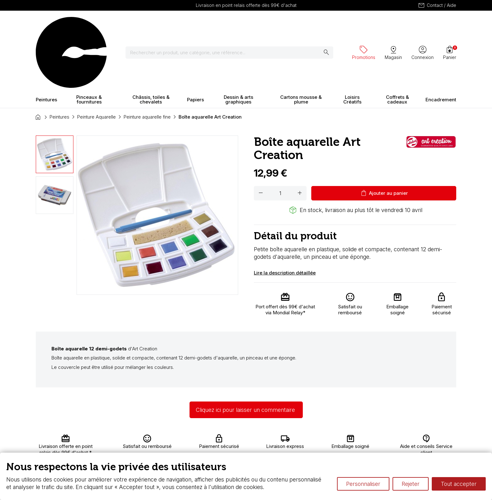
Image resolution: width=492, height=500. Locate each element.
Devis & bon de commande (221, 452)
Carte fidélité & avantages (219, 440)
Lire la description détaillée (285, 218)
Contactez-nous (422, 440)
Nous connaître (149, 446)
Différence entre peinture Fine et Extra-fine (321, 452)
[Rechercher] (194, 25)
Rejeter (411, 484)
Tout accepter (459, 484)
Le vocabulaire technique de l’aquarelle (317, 446)
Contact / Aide (437, 5)
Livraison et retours (153, 440)
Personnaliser (363, 484)
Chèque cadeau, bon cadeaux (224, 446)
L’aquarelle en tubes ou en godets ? (313, 440)
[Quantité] (280, 138)
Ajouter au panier (384, 138)
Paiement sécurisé (153, 452)
